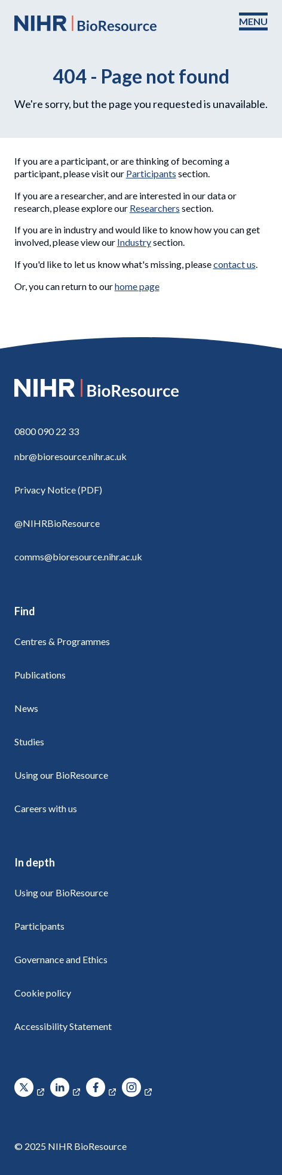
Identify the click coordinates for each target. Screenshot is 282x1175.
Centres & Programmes (62, 641)
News (26, 708)
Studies (29, 741)
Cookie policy (42, 992)
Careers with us (45, 808)
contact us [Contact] (234, 264)
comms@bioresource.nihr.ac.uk (78, 556)
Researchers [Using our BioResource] (155, 208)
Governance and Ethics (61, 959)
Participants (151, 173)
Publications (40, 674)
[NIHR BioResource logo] (85, 23)
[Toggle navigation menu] (253, 22)
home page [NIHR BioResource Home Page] (137, 286)
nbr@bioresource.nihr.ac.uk (70, 456)
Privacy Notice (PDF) (58, 489)
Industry (134, 242)
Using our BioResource (61, 775)
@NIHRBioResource (57, 523)
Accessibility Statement (63, 1026)
